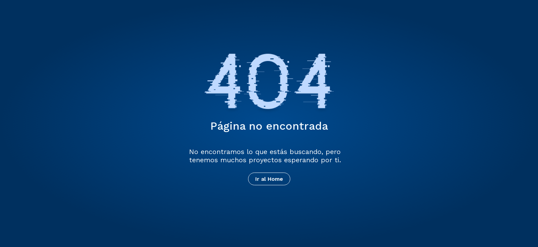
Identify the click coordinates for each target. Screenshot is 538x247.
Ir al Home (269, 179)
